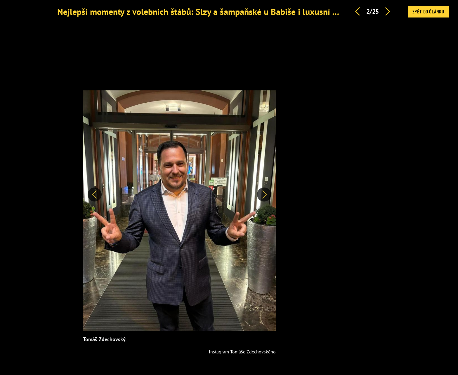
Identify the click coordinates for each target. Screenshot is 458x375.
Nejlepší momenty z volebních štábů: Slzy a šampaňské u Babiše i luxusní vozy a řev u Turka (228, 11)
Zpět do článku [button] (428, 11)
